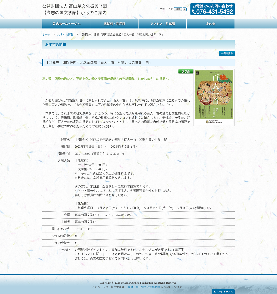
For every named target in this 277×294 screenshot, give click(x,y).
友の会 (210, 23)
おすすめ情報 (65, 34)
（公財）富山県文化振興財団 (142, 286)
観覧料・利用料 (114, 23)
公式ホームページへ (66, 23)
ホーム (46, 34)
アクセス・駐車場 (162, 23)
